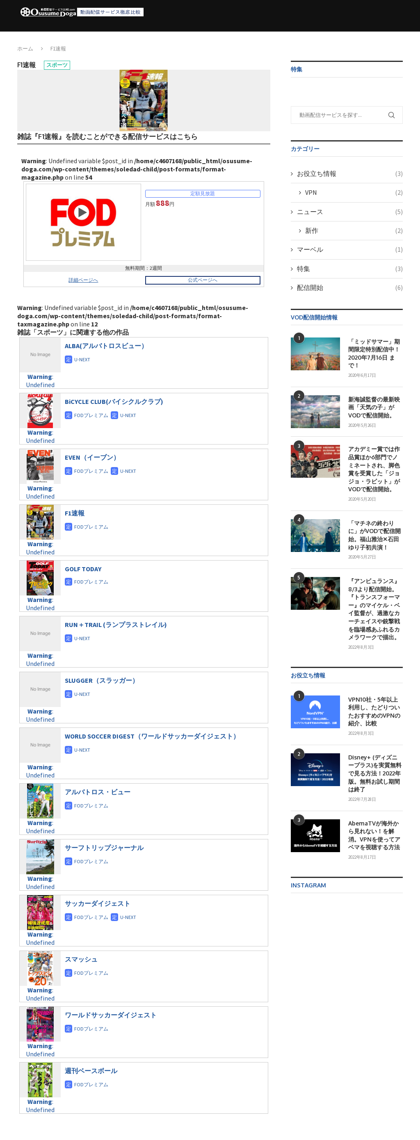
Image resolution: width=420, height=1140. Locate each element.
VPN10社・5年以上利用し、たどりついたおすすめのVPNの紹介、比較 (374, 711)
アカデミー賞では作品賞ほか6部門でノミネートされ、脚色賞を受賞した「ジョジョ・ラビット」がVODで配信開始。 (374, 468)
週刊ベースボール (91, 1071)
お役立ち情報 (266, 38)
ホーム (97, 38)
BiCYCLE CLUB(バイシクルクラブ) (114, 401)
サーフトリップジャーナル (104, 848)
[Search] (395, 38)
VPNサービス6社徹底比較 (328, 38)
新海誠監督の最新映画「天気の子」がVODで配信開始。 (374, 407)
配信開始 (224, 38)
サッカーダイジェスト (97, 903)
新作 (354, 230)
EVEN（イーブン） (92, 457)
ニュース (350, 211)
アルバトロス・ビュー (97, 792)
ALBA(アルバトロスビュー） (106, 346)
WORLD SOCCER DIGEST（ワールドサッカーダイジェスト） (152, 736)
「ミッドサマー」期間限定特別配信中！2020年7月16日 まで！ (374, 353)
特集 (350, 268)
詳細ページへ (83, 280)
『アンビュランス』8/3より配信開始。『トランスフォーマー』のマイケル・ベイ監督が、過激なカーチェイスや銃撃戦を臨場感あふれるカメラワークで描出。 (374, 609)
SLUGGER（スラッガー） (102, 680)
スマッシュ (81, 959)
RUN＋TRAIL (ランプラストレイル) (116, 624)
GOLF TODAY (83, 569)
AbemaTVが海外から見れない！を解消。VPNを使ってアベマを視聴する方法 (374, 835)
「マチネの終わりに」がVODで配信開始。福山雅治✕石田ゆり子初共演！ (374, 535)
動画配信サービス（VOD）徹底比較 (157, 38)
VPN (354, 192)
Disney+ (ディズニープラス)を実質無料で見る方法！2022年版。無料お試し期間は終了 (375, 773)
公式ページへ (202, 280)
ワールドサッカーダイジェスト (111, 1015)
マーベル (350, 249)
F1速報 (74, 513)
